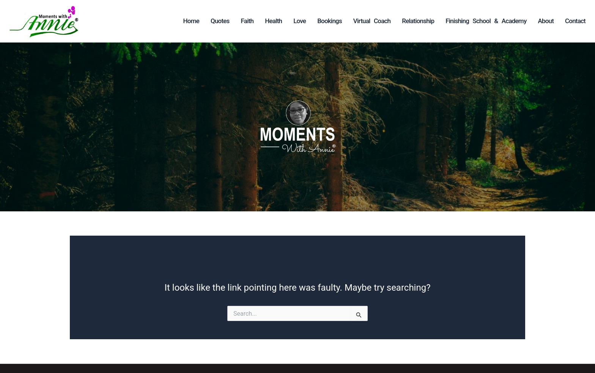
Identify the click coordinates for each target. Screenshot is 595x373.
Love (299, 21)
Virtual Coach (371, 21)
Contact (575, 21)
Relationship (418, 21)
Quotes (220, 21)
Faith (247, 21)
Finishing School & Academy (485, 21)
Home (191, 21)
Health (273, 21)
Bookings (329, 21)
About (546, 21)
